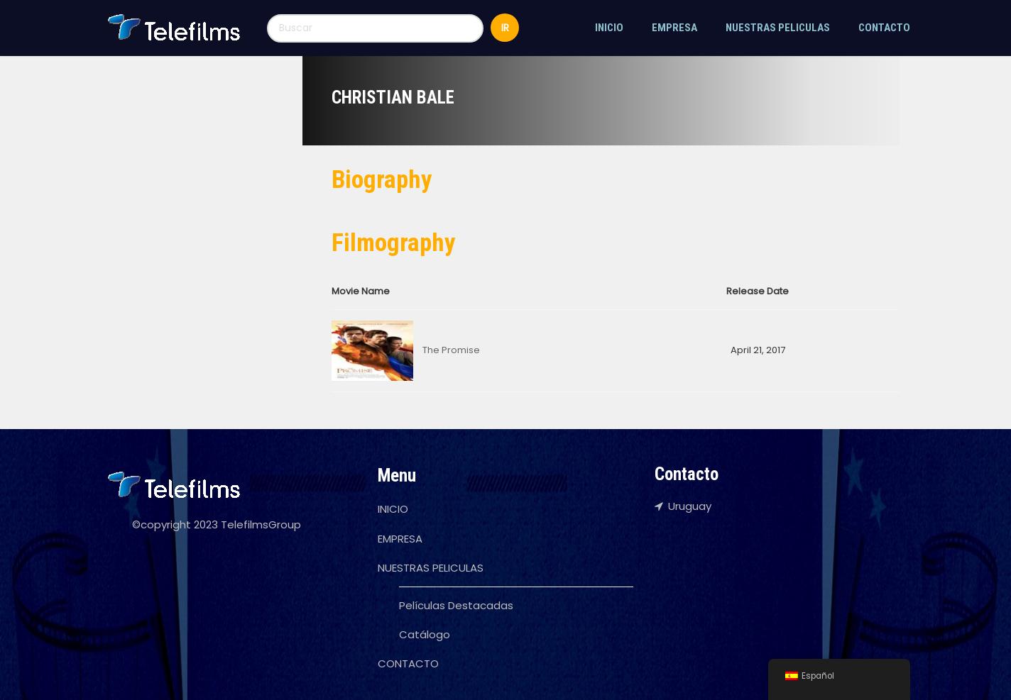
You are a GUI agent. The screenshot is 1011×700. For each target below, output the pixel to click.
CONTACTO (884, 27)
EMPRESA (674, 27)
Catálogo (424, 634)
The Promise (451, 350)
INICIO (609, 27)
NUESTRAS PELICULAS (778, 27)
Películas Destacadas (456, 605)
